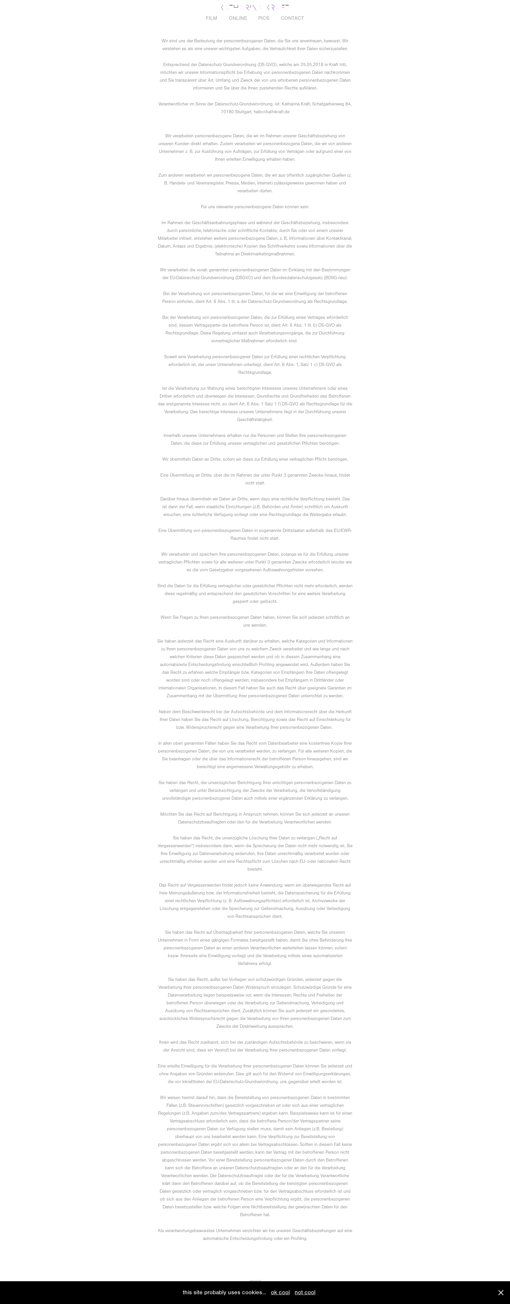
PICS (263, 18)
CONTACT (292, 18)
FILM (211, 18)
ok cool (280, 1292)
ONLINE (238, 18)
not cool (305, 1292)
